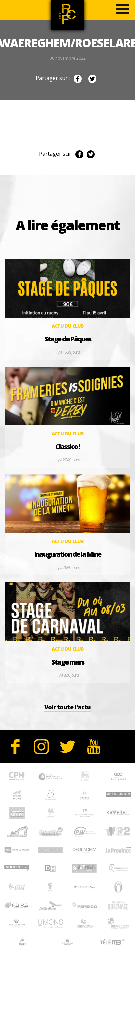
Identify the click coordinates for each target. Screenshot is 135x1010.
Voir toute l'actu (67, 707)
